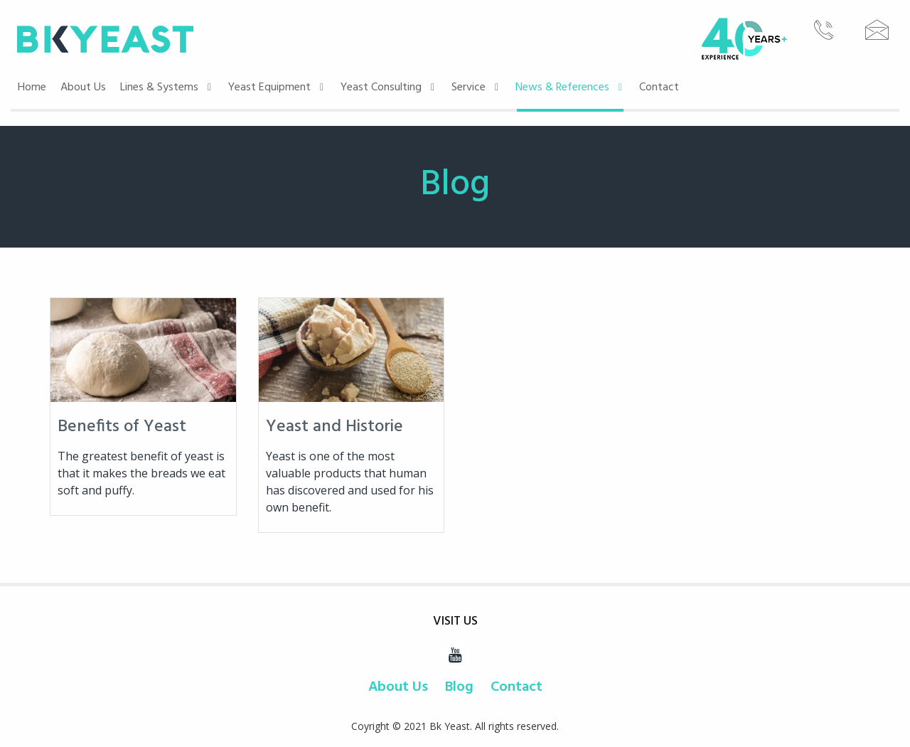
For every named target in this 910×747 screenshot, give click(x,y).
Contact (659, 87)
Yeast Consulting (389, 87)
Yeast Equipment (277, 87)
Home (32, 87)
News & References (570, 87)
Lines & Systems (167, 87)
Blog (459, 687)
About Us (83, 87)
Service (476, 87)
